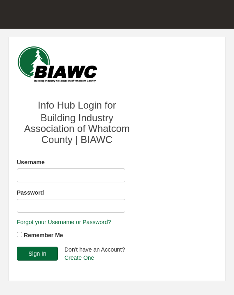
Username (31, 162)
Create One (79, 257)
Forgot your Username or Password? (64, 222)
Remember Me (43, 235)
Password (30, 192)
